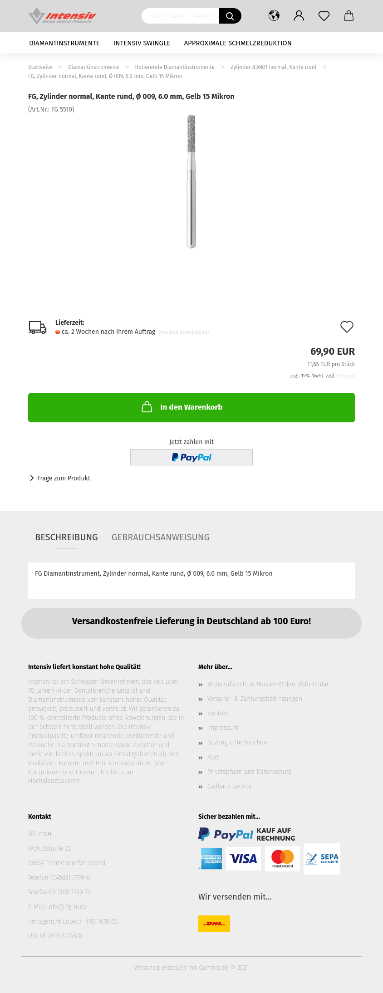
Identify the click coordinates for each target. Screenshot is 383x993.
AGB (212, 757)
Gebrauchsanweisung (161, 537)
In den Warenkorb (181, 406)
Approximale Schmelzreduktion (238, 43)
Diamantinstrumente (64, 43)
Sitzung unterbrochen (237, 742)
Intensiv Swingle (142, 43)
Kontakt (217, 713)
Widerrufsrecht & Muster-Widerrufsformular (268, 684)
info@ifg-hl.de (67, 907)
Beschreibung (66, 537)
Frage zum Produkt (63, 478)
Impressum (222, 728)
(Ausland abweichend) (184, 332)
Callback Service (229, 786)
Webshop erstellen (160, 968)
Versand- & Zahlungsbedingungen (254, 699)
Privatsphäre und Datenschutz (249, 772)
